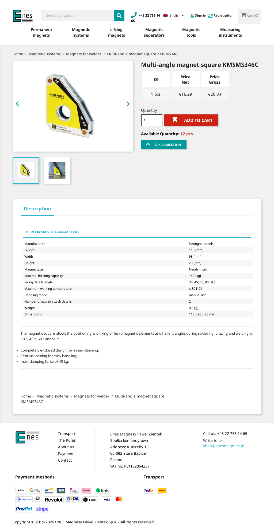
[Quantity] (151, 120)
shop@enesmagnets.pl (223, 445)
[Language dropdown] (174, 16)
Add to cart (191, 119)
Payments (66, 453)
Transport (66, 433)
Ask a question (163, 144)
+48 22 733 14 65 (232, 433)
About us (66, 446)
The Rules (67, 440)
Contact (65, 460)
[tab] (37, 210)
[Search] (77, 15)
